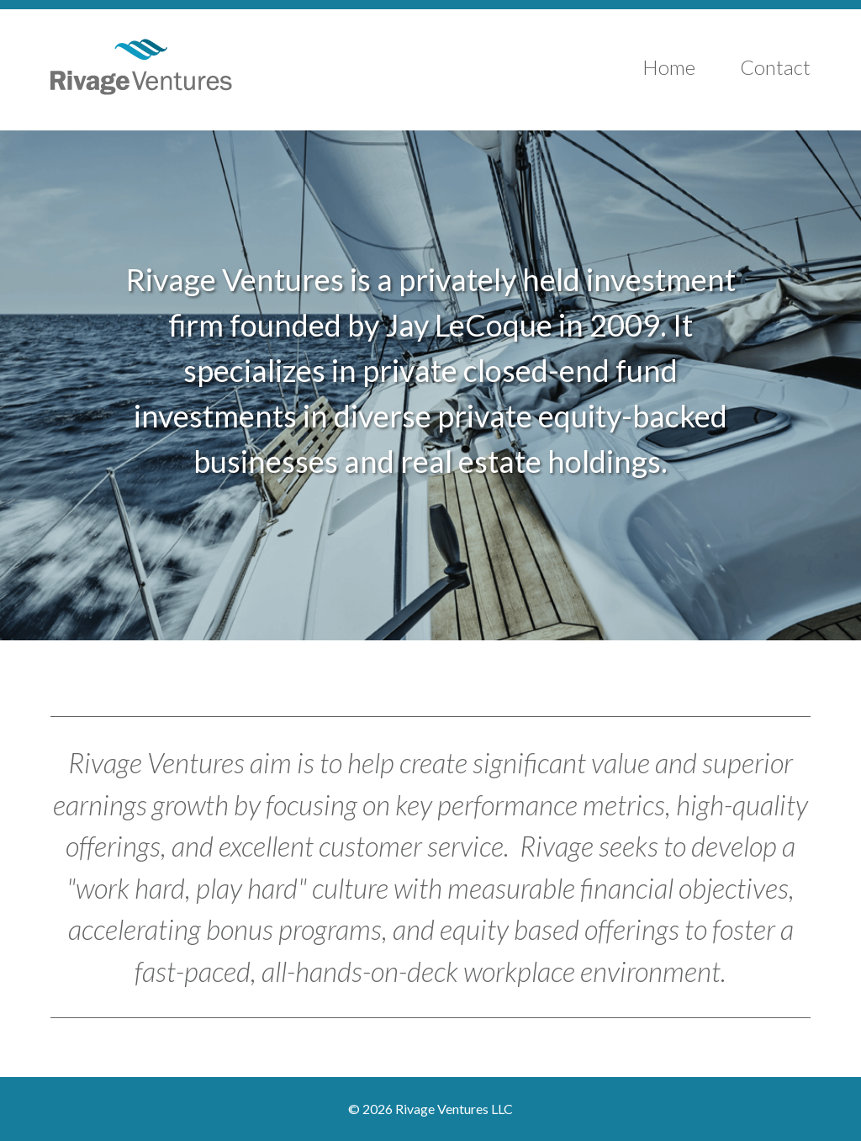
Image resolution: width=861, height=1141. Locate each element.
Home (668, 67)
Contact (775, 67)
